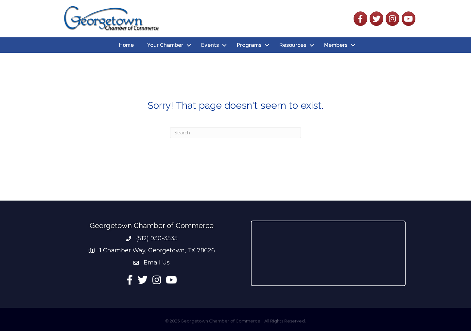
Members (335, 45)
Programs (249, 45)
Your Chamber (165, 45)
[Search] (235, 132)
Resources (292, 45)
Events (210, 45)
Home (126, 45)
